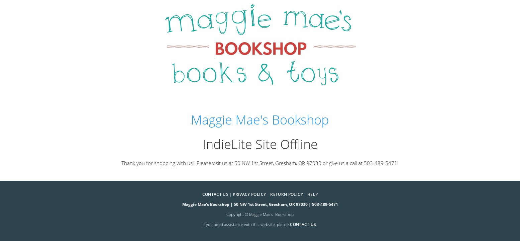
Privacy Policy (249, 194)
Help (312, 194)
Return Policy (286, 194)
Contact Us (215, 194)
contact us (303, 224)
